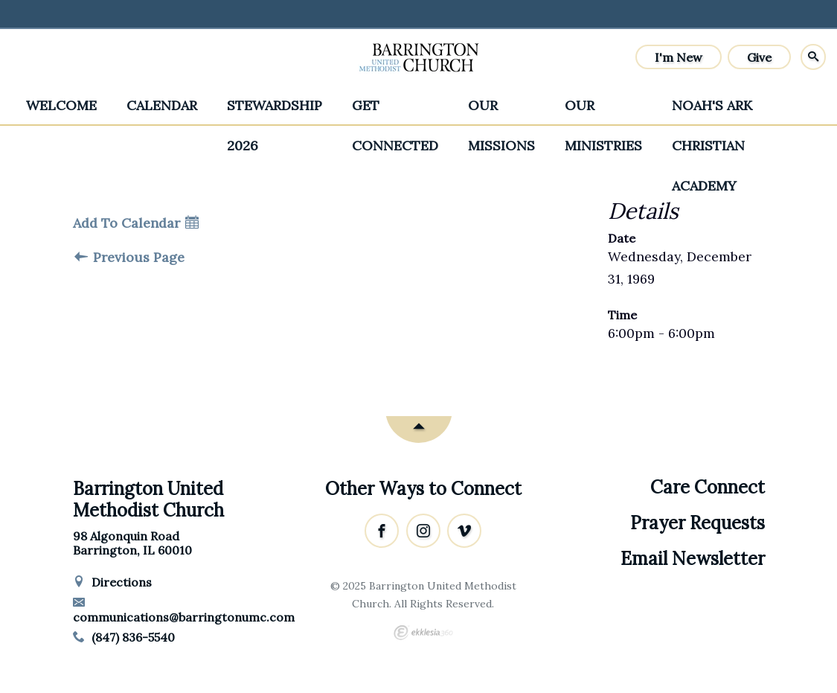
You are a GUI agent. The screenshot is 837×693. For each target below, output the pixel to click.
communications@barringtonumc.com (184, 610)
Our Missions (501, 111)
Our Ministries (603, 111)
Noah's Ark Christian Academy (712, 111)
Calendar (161, 105)
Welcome (61, 105)
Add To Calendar (136, 223)
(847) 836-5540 (124, 637)
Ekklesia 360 (423, 632)
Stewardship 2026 (274, 111)
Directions (113, 582)
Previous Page (129, 257)
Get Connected (395, 111)
